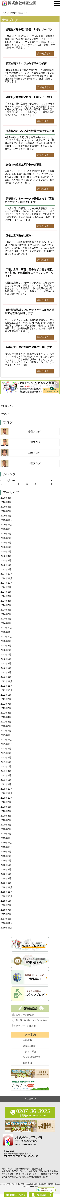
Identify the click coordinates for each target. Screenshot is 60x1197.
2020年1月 (5, 833)
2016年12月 (6, 923)
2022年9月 (5, 695)
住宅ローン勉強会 (25, 1014)
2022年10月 (6, 690)
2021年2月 (5, 780)
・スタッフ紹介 (28, 1051)
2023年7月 (5, 650)
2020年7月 (5, 811)
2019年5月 (5, 865)
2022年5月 (5, 712)
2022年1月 (5, 730)
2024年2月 (5, 618)
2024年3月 (5, 614)
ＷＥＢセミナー (8, 406)
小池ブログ (34, 442)
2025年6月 (5, 547)
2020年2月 (5, 829)
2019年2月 (5, 878)
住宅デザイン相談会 (26, 1026)
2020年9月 (5, 802)
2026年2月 (5, 511)
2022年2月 (5, 726)
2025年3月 (5, 560)
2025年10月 (6, 529)
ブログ (7, 422)
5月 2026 (11, 480)
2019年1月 (5, 883)
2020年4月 (5, 824)
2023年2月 (5, 672)
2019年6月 (5, 860)
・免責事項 (26, 1062)
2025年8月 (5, 538)
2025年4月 (5, 556)
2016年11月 (6, 927)
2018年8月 (5, 905)
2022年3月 (5, 721)
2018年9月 (5, 901)
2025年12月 (6, 520)
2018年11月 (6, 892)
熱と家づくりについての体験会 (31, 1020)
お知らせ (4, 413)
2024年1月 (5, 623)
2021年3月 (5, 775)
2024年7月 (5, 596)
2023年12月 (6, 627)
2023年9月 (5, 641)
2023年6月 (5, 654)
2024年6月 (5, 600)
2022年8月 (5, 699)
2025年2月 (5, 565)
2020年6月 (5, 815)
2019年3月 (5, 874)
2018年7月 (5, 909)
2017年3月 (5, 914)
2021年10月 (6, 744)
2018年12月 (6, 887)
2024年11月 (6, 578)
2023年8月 (5, 645)
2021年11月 (6, 739)
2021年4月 (5, 771)
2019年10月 (6, 847)
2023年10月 (6, 636)
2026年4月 (5, 502)
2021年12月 (6, 735)
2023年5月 (5, 659)
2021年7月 (5, 757)
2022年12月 (6, 681)
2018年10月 (6, 896)
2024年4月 (5, 609)
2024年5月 (5, 605)
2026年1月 (5, 515)
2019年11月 (6, 842)
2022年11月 (6, 686)
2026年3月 (5, 506)
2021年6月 (5, 762)
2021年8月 (5, 753)
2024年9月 (5, 587)
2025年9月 (5, 533)
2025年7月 (5, 542)
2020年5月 (5, 820)
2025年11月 (6, 524)
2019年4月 (5, 869)
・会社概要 (26, 1040)
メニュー (30, 1098)
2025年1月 (5, 569)
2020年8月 (5, 806)
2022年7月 (5, 703)
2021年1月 (5, 784)
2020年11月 (6, 793)
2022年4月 (5, 717)
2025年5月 (5, 551)
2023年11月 (6, 632)
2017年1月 (5, 918)
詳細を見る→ (44, 53)
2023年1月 (5, 677)
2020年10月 (6, 798)
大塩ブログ (34, 463)
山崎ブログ (34, 452)
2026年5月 (5, 497)
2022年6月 (5, 708)
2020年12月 (6, 789)
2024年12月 (6, 574)
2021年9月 (5, 748)
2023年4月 (5, 663)
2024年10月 (6, 583)
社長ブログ (34, 431)
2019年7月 (5, 856)
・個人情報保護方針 (31, 1057)
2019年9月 (5, 851)
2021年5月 (5, 766)
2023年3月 (5, 668)
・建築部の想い (28, 1046)
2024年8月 (5, 592)
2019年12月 (6, 838)
